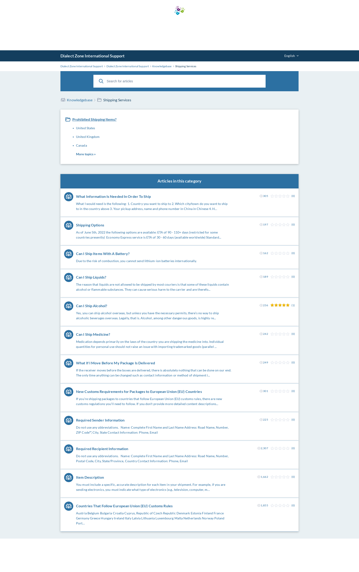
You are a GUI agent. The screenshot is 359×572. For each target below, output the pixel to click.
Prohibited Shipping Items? (94, 119)
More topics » (86, 154)
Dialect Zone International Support (92, 55)
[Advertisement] (179, 32)
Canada (81, 145)
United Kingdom (88, 137)
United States (85, 128)
